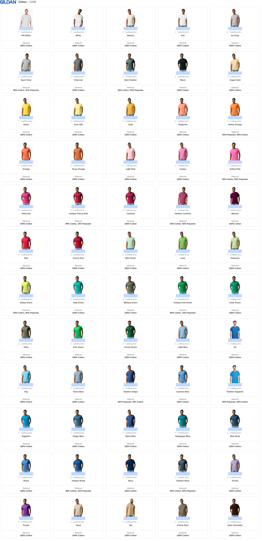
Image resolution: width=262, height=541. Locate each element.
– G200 (27, 2)
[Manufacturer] (9, 2)
